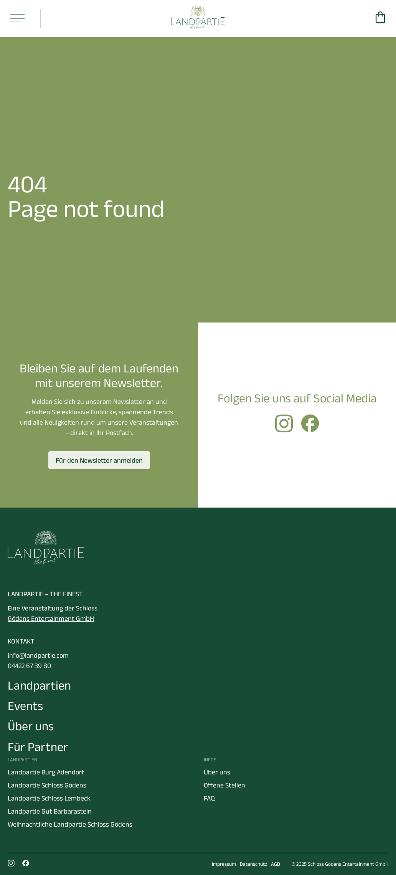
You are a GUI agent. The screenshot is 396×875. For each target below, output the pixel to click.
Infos (210, 760)
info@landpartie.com (38, 655)
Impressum (224, 864)
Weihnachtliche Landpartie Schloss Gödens (70, 824)
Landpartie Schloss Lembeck (49, 798)
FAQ (209, 798)
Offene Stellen (224, 785)
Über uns (31, 726)
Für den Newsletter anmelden (99, 460)
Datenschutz (253, 864)
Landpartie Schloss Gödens (47, 785)
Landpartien (39, 685)
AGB (275, 864)
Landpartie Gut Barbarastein (50, 811)
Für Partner (38, 746)
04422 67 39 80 (29, 666)
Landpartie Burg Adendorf (46, 772)
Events (25, 705)
